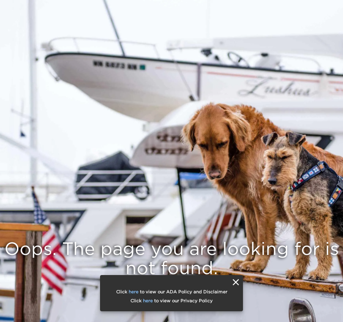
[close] (236, 282)
